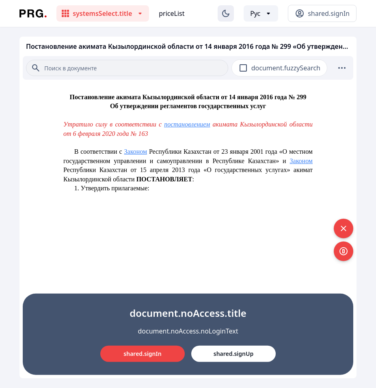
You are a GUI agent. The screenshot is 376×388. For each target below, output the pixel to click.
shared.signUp (233, 353)
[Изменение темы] (226, 13)
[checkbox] (243, 68)
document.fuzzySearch (285, 67)
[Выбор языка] (261, 13)
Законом (135, 151)
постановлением (187, 124)
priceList (171, 13)
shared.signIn (142, 353)
